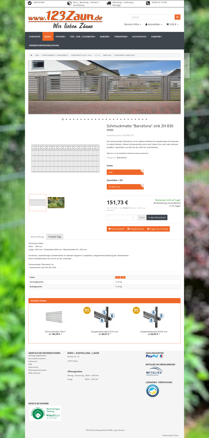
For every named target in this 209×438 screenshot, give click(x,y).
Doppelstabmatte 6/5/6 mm (104, 331)
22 (138, 119)
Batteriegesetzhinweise (37, 370)
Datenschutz (33, 367)
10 (95, 119)
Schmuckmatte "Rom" (55, 331)
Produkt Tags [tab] (55, 236)
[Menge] (122, 217)
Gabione (105, 36)
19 (128, 119)
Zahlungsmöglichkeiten (37, 355)
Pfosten (61, 36)
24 (146, 119)
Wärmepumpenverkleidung (44, 45)
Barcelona (122, 157)
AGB (30, 364)
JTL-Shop (175, 435)
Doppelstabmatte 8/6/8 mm (153, 331)
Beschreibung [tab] (37, 236)
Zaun (48, 36)
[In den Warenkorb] (156, 217)
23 (142, 119)
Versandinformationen (37, 358)
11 (99, 119)
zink (117, 277)
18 (124, 119)
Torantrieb (121, 36)
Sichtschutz (139, 36)
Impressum (32, 361)
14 (109, 119)
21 (135, 119)
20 (131, 119)
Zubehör (156, 36)
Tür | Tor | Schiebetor (83, 36)
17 (120, 119)
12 (102, 119)
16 (117, 119)
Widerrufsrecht (34, 373)
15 (113, 119)
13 (106, 119)
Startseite (34, 36)
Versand (126, 208)
